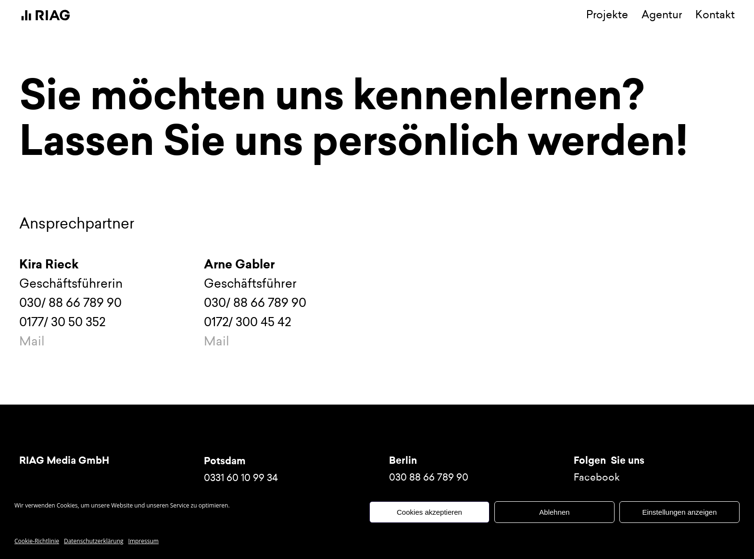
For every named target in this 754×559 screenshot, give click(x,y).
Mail (32, 341)
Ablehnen (554, 512)
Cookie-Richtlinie (36, 541)
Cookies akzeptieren (429, 512)
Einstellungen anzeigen (679, 512)
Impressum (143, 541)
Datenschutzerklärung (94, 541)
